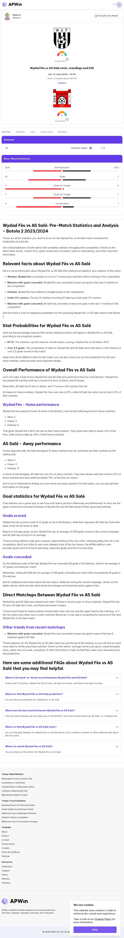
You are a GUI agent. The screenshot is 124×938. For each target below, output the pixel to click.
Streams (6, 879)
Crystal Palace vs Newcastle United (18, 787)
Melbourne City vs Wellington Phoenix (19, 813)
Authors (5, 836)
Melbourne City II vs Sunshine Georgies (20, 821)
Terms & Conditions (11, 852)
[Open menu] (119, 4)
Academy (6, 883)
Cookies (6, 848)
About (4, 832)
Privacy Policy (8, 844)
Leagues (6, 870)
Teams (5, 875)
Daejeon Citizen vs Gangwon (15, 817)
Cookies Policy (103, 919)
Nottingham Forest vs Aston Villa (17, 779)
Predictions (7, 866)
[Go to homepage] (12, 5)
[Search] (114, 4)
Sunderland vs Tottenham (13, 783)
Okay (95, 929)
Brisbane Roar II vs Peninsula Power (18, 805)
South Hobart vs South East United (17, 809)
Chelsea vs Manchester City (14, 791)
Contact (5, 840)
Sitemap (5, 856)
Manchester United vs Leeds (14, 795)
